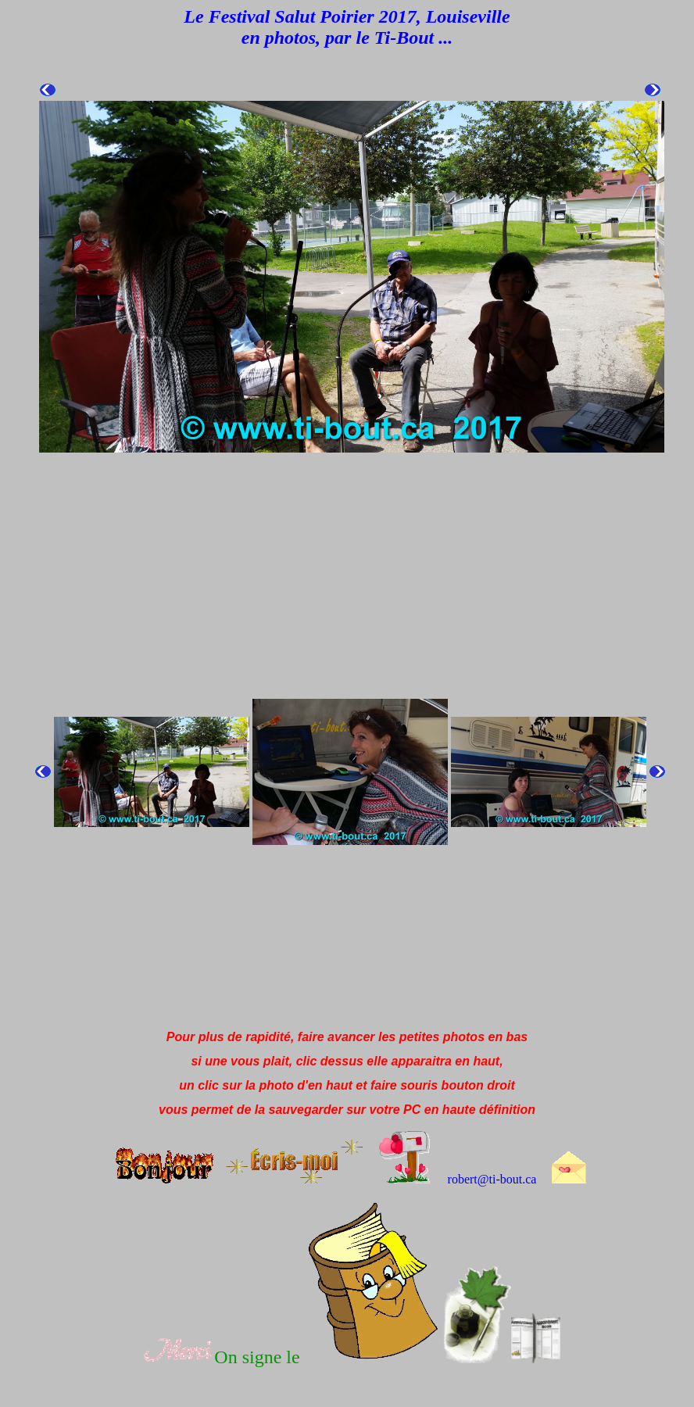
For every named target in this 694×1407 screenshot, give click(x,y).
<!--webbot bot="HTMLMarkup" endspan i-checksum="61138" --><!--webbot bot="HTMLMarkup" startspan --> (350, 505)
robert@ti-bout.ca (492, 1179)
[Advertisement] (290, 982)
